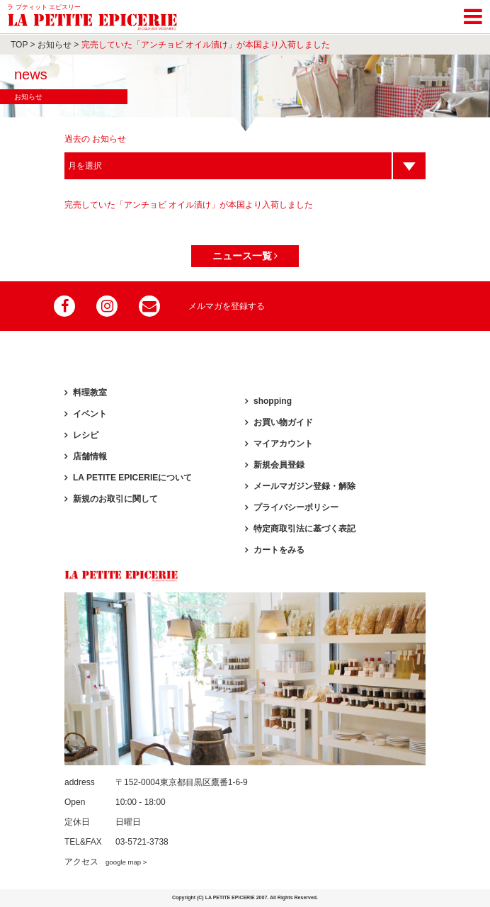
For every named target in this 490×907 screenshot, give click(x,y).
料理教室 (90, 393)
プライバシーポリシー (295, 507)
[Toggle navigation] (473, 14)
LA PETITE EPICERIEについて (132, 478)
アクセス (105, 862)
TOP (19, 45)
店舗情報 (90, 456)
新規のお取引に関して (115, 499)
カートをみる (278, 550)
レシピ (85, 435)
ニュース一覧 (245, 255)
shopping (272, 401)
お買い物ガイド (283, 422)
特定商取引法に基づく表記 (304, 529)
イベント (90, 414)
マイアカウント (283, 444)
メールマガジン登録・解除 (304, 486)
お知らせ (55, 45)
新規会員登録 (278, 465)
